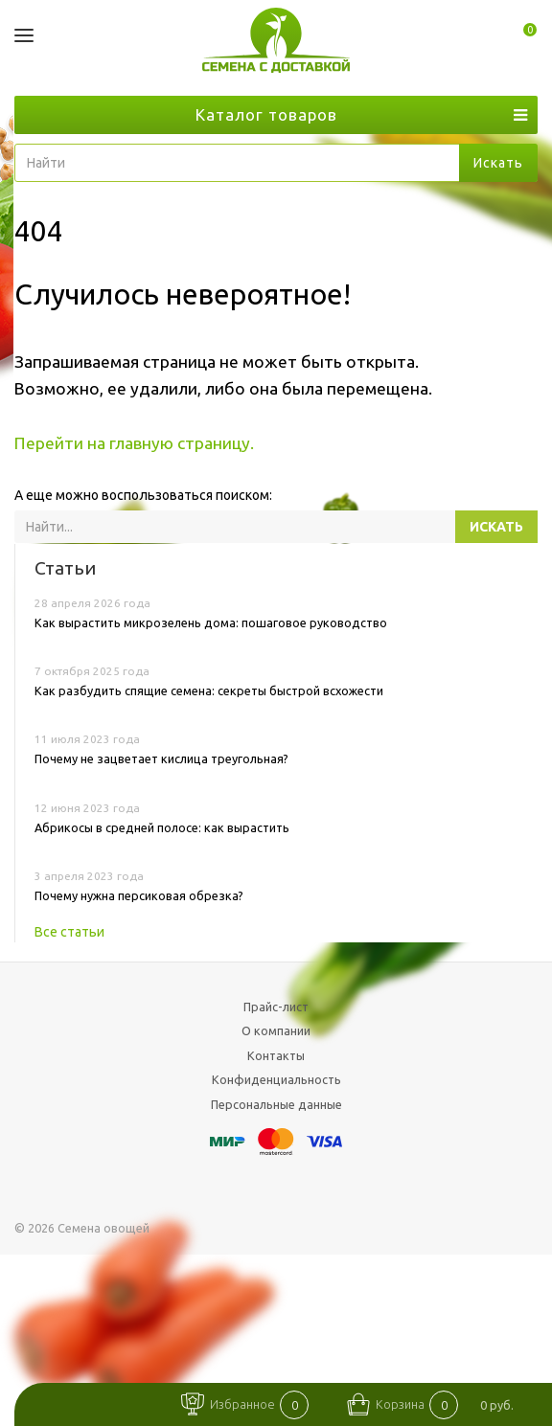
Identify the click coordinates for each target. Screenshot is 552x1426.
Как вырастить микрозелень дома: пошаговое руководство (210, 622)
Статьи (65, 567)
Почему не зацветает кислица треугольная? (161, 758)
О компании (276, 1030)
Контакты (276, 1055)
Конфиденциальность (276, 1079)
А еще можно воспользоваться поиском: (143, 495)
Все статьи (69, 931)
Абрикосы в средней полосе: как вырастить (161, 827)
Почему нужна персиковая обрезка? (138, 895)
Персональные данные (276, 1104)
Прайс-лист (276, 1006)
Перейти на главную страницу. (134, 443)
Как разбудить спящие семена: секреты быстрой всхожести (208, 690)
